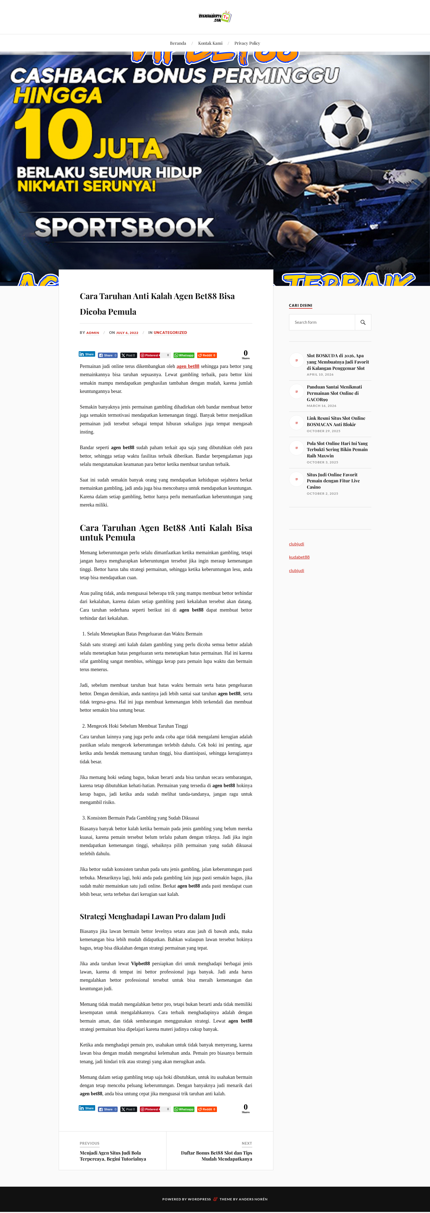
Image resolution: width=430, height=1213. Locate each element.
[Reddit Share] (207, 355)
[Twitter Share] (129, 355)
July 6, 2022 (129, 332)
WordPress (199, 1200)
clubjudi (296, 543)
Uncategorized (174, 332)
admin (93, 332)
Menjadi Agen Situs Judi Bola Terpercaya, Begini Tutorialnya (113, 1157)
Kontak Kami (210, 43)
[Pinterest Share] (155, 355)
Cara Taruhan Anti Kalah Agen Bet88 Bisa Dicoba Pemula (164, 302)
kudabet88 (299, 556)
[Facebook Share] (108, 355)
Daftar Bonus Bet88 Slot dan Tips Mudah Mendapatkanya (216, 1157)
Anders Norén (253, 1200)
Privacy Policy (247, 43)
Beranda (178, 43)
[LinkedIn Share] (87, 354)
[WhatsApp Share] (184, 355)
